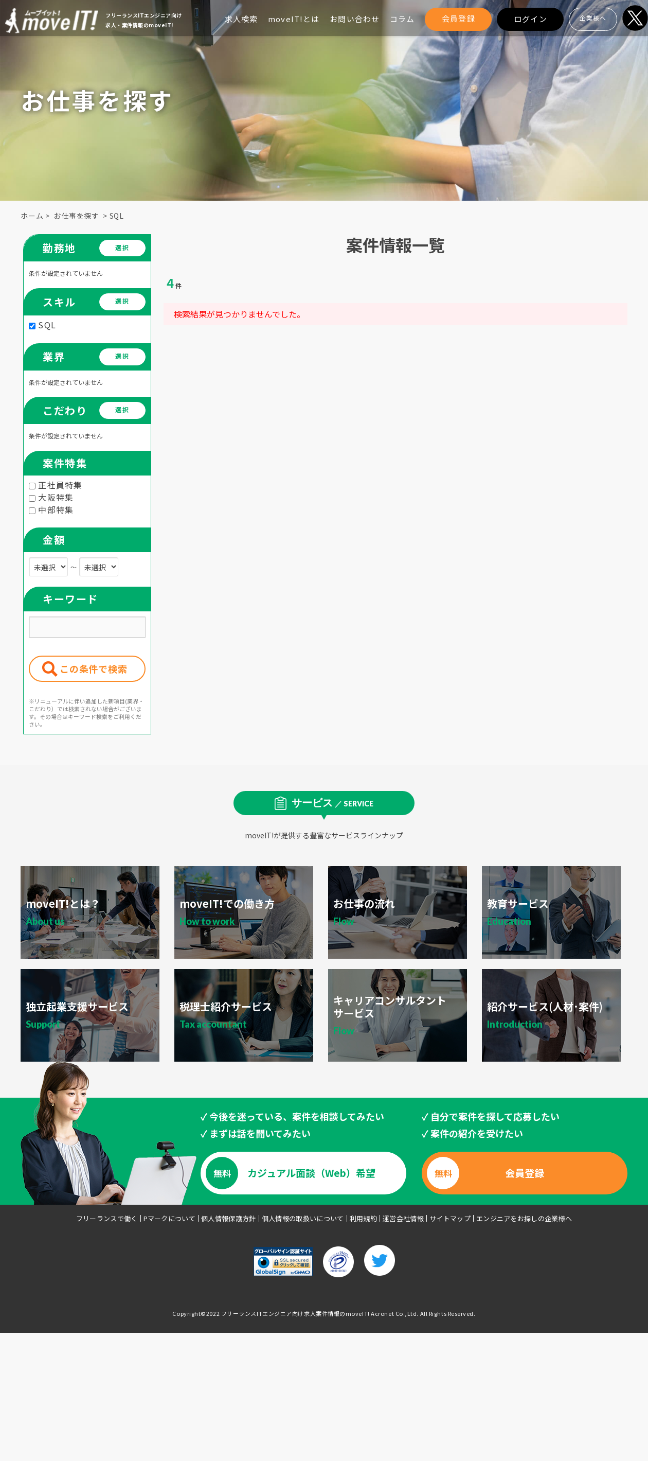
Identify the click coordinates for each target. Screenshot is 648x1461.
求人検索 (241, 18)
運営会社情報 (403, 1218)
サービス (332, 802)
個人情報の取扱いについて (303, 1218)
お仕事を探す (76, 215)
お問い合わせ (355, 18)
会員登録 (458, 18)
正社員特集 (56, 485)
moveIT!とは (293, 18)
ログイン (530, 18)
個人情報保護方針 (228, 1218)
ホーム (32, 215)
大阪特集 (51, 497)
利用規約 (363, 1218)
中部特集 (51, 509)
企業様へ (593, 17)
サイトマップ (450, 1218)
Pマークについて (169, 1218)
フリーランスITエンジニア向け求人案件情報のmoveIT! (295, 1313)
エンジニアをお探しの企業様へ (524, 1218)
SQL (117, 215)
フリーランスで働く (107, 1218)
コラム (402, 18)
